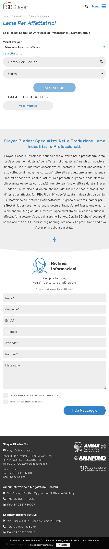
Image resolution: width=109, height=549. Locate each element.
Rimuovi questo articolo (104, 47)
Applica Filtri (54, 88)
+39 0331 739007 (23, 504)
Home (5, 16)
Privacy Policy (53, 395)
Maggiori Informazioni (41, 544)
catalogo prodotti (19, 16)
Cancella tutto (12, 53)
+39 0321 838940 (23, 532)
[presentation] (32, 415)
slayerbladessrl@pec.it (35, 463)
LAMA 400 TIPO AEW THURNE (28, 97)
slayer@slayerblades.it (21, 450)
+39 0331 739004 (24, 498)
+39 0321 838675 (24, 526)
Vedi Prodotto (28, 106)
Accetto (63, 544)
